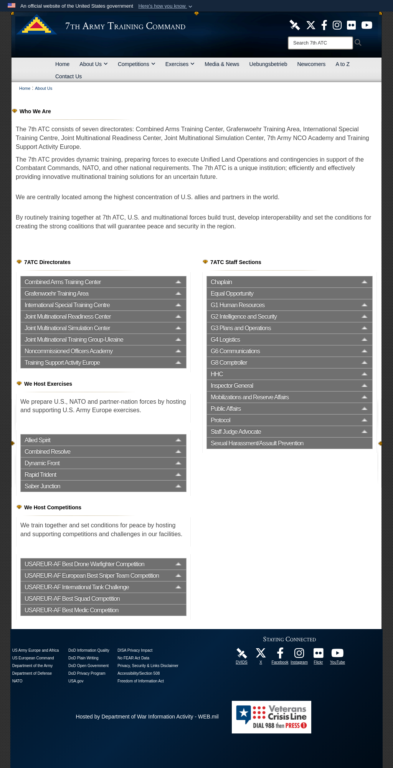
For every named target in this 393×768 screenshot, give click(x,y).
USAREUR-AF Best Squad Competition (72, 598)
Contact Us (68, 76)
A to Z (342, 64)
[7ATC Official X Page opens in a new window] (311, 24)
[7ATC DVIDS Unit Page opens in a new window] (295, 24)
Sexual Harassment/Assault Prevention (257, 443)
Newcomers (311, 64)
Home (62, 64)
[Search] (320, 43)
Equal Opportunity (232, 293)
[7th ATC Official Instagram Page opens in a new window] (337, 24)
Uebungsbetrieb (268, 64)
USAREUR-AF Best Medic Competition (71, 610)
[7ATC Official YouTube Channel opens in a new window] (366, 24)
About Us (93, 64)
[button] (166, 6)
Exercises (180, 64)
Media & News (222, 64)
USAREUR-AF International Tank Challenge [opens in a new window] (77, 587)
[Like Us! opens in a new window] (324, 24)
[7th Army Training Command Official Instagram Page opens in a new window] (299, 655)
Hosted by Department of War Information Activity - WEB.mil (147, 716)
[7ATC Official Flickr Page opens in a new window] (351, 24)
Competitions (136, 64)
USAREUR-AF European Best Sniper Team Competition (92, 575)
